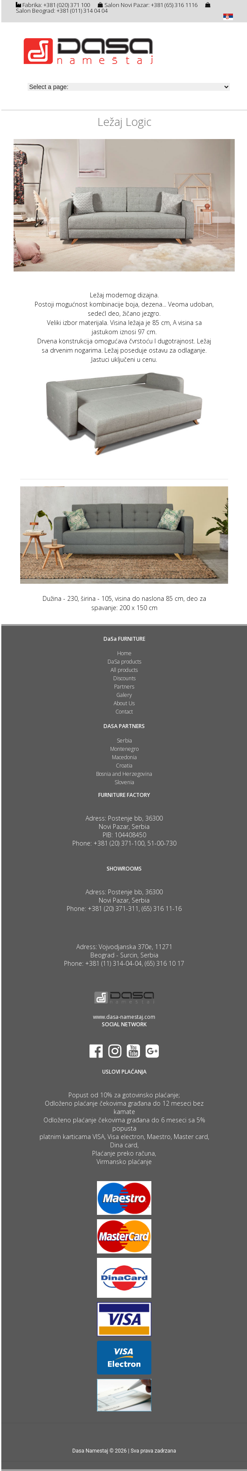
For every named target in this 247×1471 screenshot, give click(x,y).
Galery (124, 695)
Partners (124, 686)
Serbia (124, 740)
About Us (124, 703)
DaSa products (124, 661)
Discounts (124, 678)
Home (124, 653)
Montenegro (124, 749)
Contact (124, 711)
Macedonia (124, 757)
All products (124, 670)
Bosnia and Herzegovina (124, 774)
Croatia (124, 765)
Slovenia (124, 782)
